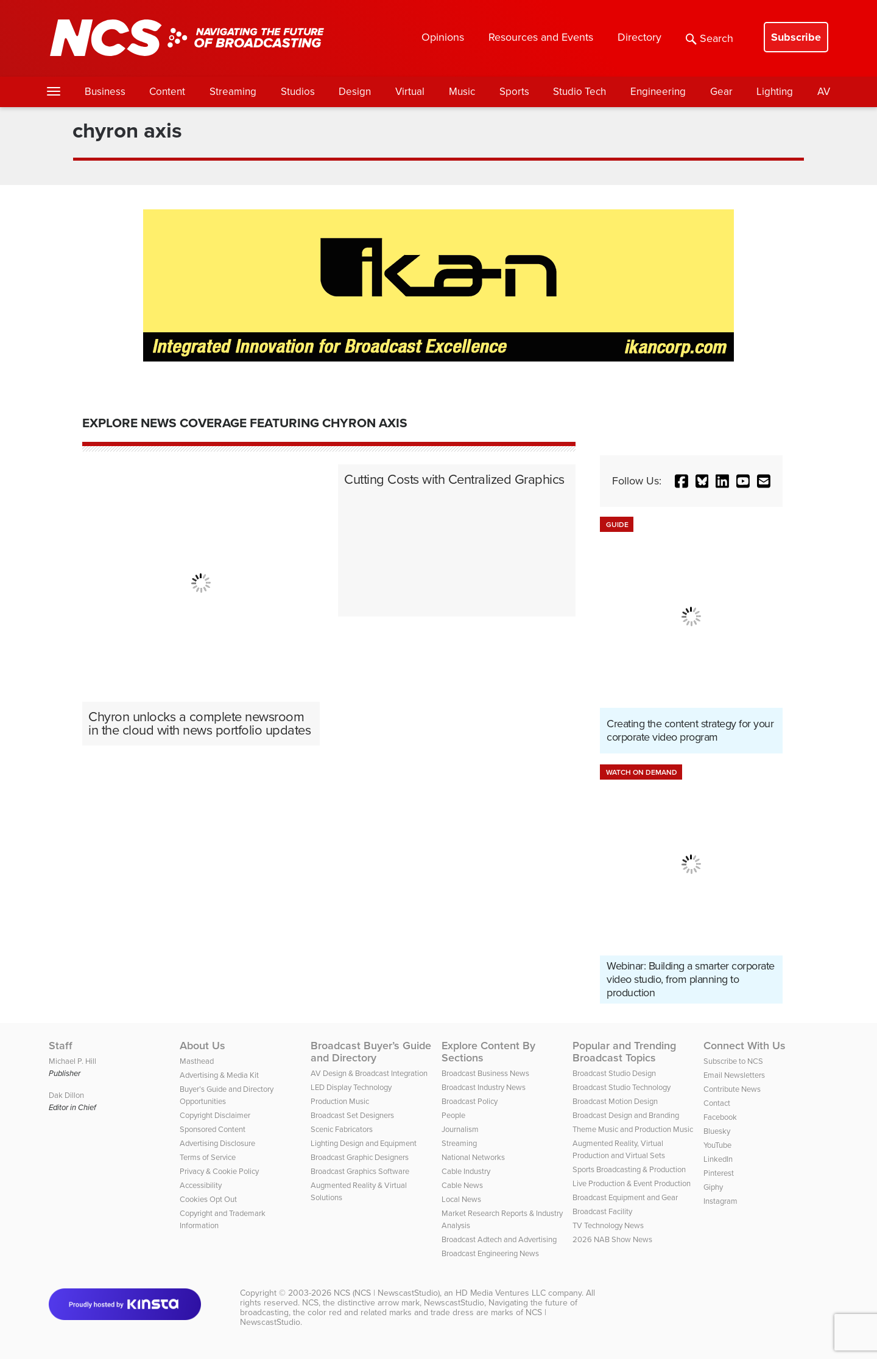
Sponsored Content (212, 1129)
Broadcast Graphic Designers (360, 1157)
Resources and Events (540, 37)
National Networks (473, 1157)
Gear (721, 91)
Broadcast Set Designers (352, 1115)
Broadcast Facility (602, 1211)
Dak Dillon (66, 1095)
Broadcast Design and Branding (625, 1115)
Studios (298, 91)
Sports (514, 91)
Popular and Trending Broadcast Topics (624, 1051)
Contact (716, 1103)
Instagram (720, 1201)
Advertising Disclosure (217, 1143)
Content (167, 91)
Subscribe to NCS (733, 1061)
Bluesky (716, 1131)
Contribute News (732, 1089)
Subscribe (796, 37)
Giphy (713, 1187)
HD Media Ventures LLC (501, 1293)
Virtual (409, 91)
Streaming (233, 91)
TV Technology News (608, 1225)
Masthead (197, 1061)
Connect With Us (744, 1045)
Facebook (720, 1117)
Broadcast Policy (470, 1101)
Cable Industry (466, 1171)
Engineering (658, 91)
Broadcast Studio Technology (621, 1087)
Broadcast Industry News (484, 1087)
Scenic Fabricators (342, 1129)
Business (105, 91)
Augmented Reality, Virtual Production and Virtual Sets (618, 1149)
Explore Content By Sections (488, 1051)
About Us (202, 1045)
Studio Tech (579, 91)
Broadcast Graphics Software (360, 1171)
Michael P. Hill (72, 1061)
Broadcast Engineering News (490, 1253)
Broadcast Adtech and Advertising (499, 1239)
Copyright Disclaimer (215, 1115)
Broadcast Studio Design (614, 1073)
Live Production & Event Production (631, 1183)
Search (709, 38)
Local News (461, 1199)
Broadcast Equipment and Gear (625, 1197)
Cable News (462, 1185)
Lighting (774, 91)
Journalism (460, 1129)
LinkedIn (718, 1159)
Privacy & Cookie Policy (219, 1171)
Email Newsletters (734, 1075)
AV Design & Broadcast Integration (369, 1073)
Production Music (340, 1101)
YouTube (717, 1145)
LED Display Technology (351, 1087)
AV (823, 91)
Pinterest (718, 1173)
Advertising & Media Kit (219, 1075)
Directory (639, 37)
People (453, 1115)
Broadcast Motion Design (615, 1101)
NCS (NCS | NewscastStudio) (387, 1293)
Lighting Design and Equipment (364, 1143)
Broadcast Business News (485, 1073)
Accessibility (201, 1185)
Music (462, 91)
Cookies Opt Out (208, 1199)
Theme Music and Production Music (632, 1129)
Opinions (442, 37)
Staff (60, 1045)
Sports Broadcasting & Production (629, 1169)
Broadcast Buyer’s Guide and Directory (371, 1051)
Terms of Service (208, 1157)
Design (355, 91)
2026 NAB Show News (612, 1239)
